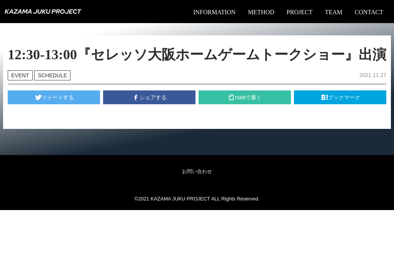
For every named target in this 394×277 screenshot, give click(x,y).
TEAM (333, 12)
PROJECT (300, 12)
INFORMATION (214, 12)
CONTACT (369, 12)
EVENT (20, 75)
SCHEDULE (52, 75)
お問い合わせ (197, 171)
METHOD (261, 12)
